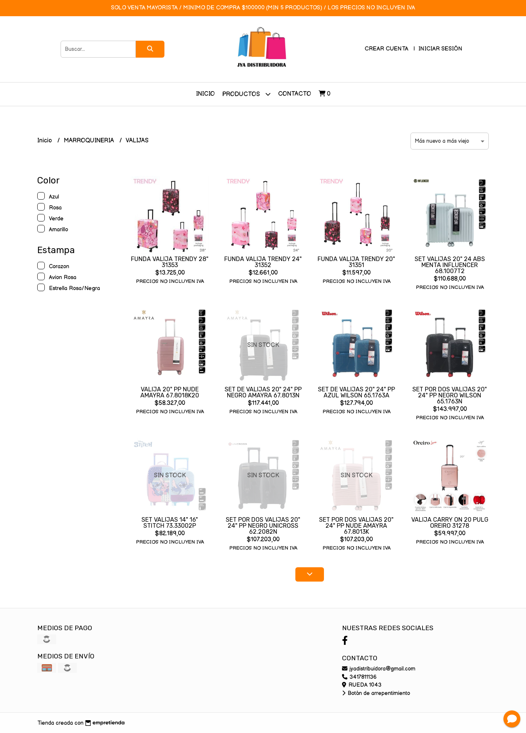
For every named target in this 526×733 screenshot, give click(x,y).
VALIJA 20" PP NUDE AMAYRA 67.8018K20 (169, 392)
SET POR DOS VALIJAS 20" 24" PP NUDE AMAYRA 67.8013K (356, 525)
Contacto (294, 94)
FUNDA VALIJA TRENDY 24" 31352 (263, 262)
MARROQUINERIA (90, 140)
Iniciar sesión (440, 48)
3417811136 (359, 677)
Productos (246, 93)
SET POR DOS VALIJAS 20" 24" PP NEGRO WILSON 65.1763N (449, 395)
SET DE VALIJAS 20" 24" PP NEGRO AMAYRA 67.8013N (263, 392)
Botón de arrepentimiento (376, 693)
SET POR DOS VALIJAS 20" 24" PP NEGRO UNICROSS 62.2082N (263, 525)
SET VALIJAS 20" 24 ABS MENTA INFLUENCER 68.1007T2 (450, 265)
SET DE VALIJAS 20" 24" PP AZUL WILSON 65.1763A (356, 392)
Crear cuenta (386, 48)
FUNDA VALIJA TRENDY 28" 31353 (169, 262)
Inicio (205, 94)
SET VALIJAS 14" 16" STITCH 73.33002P (169, 522)
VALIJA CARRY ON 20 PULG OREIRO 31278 (449, 522)
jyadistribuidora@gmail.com (378, 669)
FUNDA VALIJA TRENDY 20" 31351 (356, 262)
